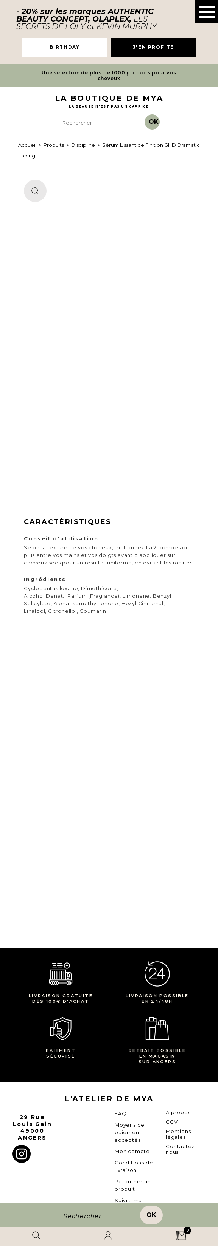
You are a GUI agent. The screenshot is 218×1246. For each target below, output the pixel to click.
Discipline (83, 145)
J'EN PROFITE (153, 47)
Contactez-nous (181, 1149)
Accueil (27, 145)
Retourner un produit (133, 1185)
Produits (54, 145)
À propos (178, 1112)
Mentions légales (178, 1134)
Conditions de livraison (134, 1166)
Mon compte (132, 1151)
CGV (172, 1122)
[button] (206, 11)
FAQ (120, 1113)
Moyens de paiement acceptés (130, 1132)
